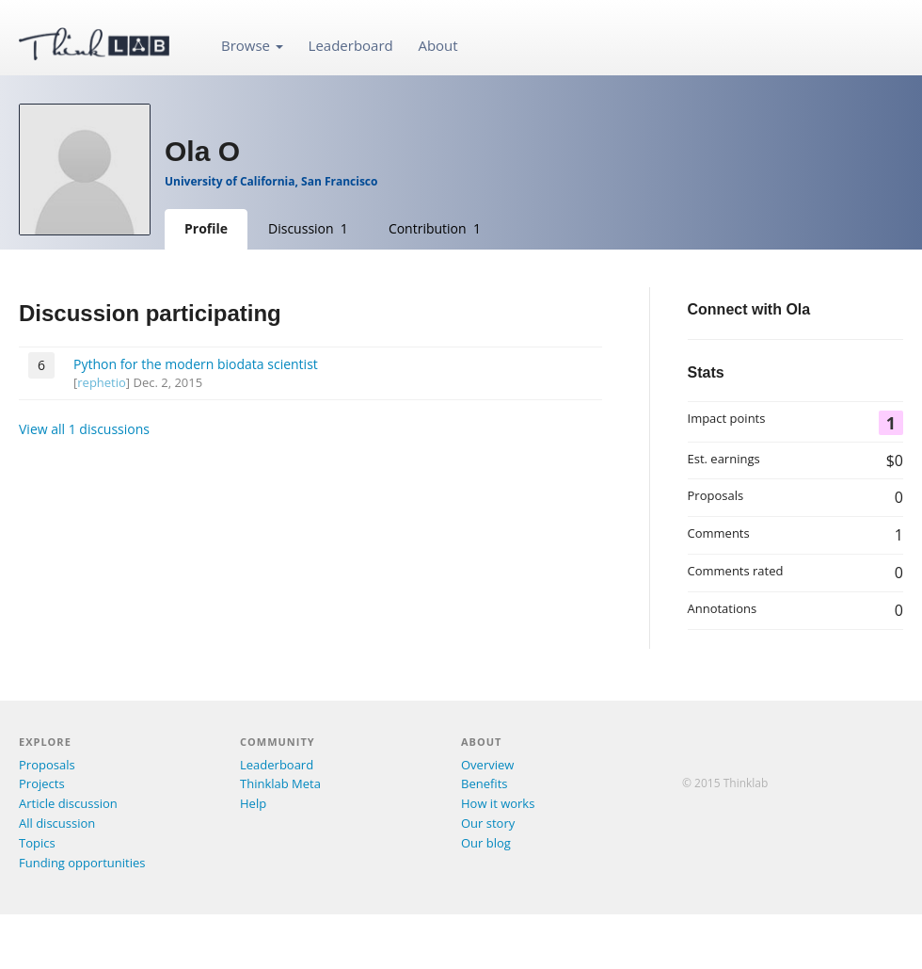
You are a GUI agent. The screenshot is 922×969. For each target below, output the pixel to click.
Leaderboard (351, 45)
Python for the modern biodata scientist (195, 364)
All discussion (57, 823)
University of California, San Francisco (271, 181)
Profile (206, 228)
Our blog (486, 842)
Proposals (47, 764)
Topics (37, 842)
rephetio (101, 382)
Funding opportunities (82, 862)
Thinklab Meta (280, 783)
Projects (42, 783)
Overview (487, 764)
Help (253, 803)
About (437, 45)
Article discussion (68, 803)
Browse (252, 45)
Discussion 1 (308, 228)
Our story (488, 823)
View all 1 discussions (84, 429)
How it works (497, 803)
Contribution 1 (435, 228)
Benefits (484, 783)
